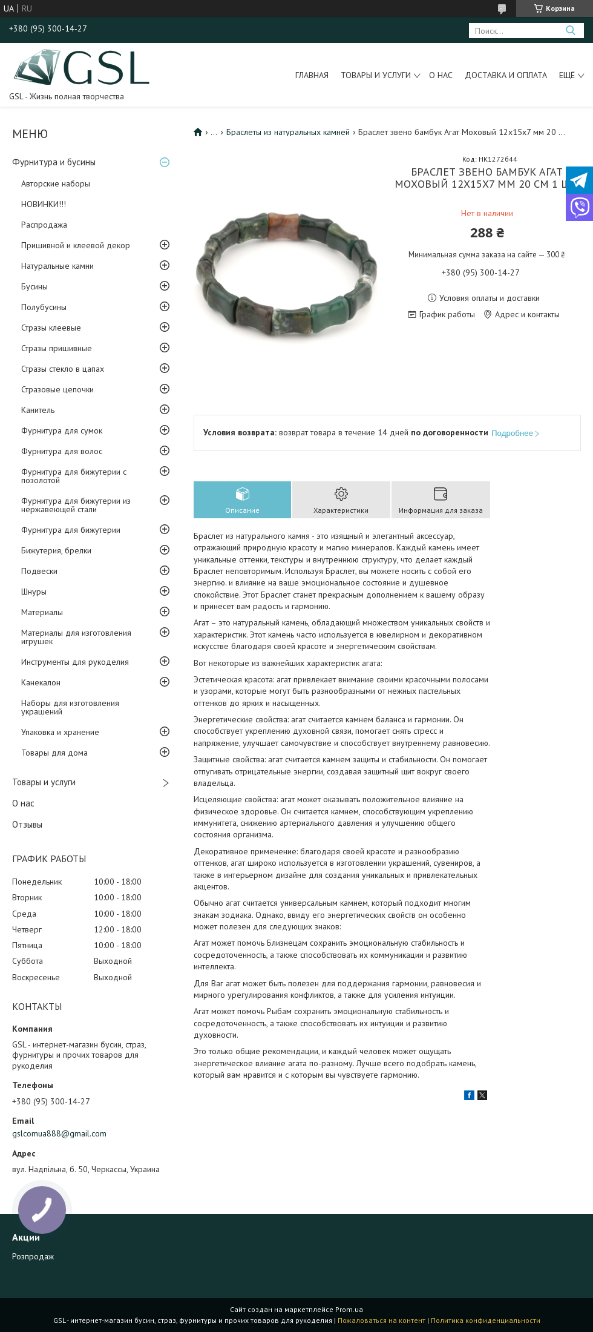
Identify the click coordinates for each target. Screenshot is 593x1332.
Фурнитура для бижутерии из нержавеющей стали (76, 505)
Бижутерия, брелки (56, 550)
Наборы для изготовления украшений (70, 707)
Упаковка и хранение (60, 732)
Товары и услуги (376, 75)
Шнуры (34, 591)
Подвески (39, 570)
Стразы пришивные (56, 348)
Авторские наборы (55, 183)
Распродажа (44, 224)
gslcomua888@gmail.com (59, 1133)
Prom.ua (349, 1309)
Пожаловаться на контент (381, 1320)
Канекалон (41, 682)
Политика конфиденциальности (485, 1320)
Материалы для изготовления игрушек (76, 637)
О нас (441, 75)
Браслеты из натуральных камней (288, 132)
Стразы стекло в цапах (62, 368)
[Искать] (570, 30)
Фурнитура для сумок (61, 430)
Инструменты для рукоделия (75, 661)
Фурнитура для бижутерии (70, 529)
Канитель (37, 409)
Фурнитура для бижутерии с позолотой (73, 476)
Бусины (34, 286)
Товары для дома (54, 752)
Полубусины (44, 307)
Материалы (42, 612)
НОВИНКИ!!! (43, 204)
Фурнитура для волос (61, 451)
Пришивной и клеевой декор (75, 245)
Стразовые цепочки (57, 389)
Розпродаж (33, 1256)
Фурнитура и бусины (54, 162)
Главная (312, 75)
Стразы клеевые (51, 327)
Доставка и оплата (506, 75)
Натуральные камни (57, 265)
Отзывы (27, 824)
